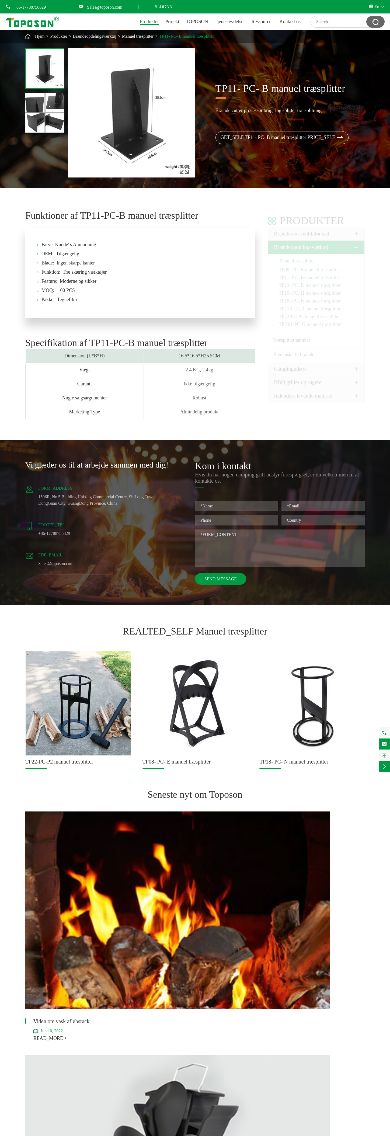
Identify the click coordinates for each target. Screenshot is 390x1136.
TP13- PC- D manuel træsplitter (310, 281)
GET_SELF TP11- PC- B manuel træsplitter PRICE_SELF (282, 137)
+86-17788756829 (30, 7)
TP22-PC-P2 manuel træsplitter (309, 312)
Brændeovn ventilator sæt (301, 229)
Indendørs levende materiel (303, 391)
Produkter (149, 21)
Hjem (40, 36)
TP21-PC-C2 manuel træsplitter (309, 304)
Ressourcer (262, 21)
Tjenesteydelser (230, 21)
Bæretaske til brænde (293, 350)
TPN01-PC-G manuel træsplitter (310, 320)
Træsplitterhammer (291, 335)
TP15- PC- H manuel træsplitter (310, 288)
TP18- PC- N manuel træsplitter (310, 296)
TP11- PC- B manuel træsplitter (186, 36)
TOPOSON (197, 21)
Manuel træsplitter (138, 36)
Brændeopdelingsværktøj (94, 36)
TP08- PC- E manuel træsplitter (309, 265)
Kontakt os (290, 21)
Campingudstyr (290, 364)
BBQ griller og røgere (297, 378)
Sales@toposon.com (104, 7)
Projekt (172, 21)
